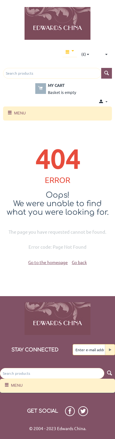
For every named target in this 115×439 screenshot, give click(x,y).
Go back (79, 262)
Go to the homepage (48, 262)
